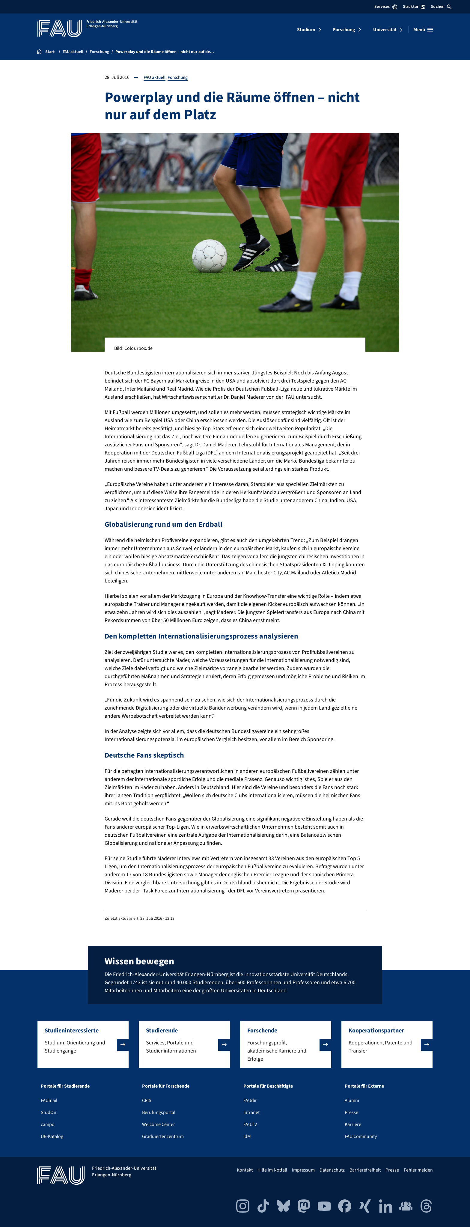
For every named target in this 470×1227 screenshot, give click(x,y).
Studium (306, 29)
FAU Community (361, 1136)
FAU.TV (250, 1124)
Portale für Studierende (65, 1086)
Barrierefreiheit (365, 1170)
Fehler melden (418, 1170)
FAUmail (49, 1100)
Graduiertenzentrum (163, 1136)
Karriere (353, 1124)
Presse (351, 1112)
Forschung (344, 29)
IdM (247, 1136)
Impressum (303, 1170)
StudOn (48, 1112)
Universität (385, 29)
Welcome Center (158, 1124)
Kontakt (245, 1170)
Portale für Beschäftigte (268, 1086)
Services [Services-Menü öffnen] (385, 7)
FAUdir (250, 1100)
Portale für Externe (364, 1086)
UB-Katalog (52, 1136)
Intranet (251, 1112)
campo (48, 1124)
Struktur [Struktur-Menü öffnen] (414, 7)
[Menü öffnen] (423, 29)
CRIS (146, 1100)
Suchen (441, 7)
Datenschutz (332, 1170)
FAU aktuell (155, 77)
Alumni (352, 1100)
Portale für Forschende (165, 1086)
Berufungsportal (158, 1112)
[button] (83, 1044)
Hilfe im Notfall (272, 1170)
